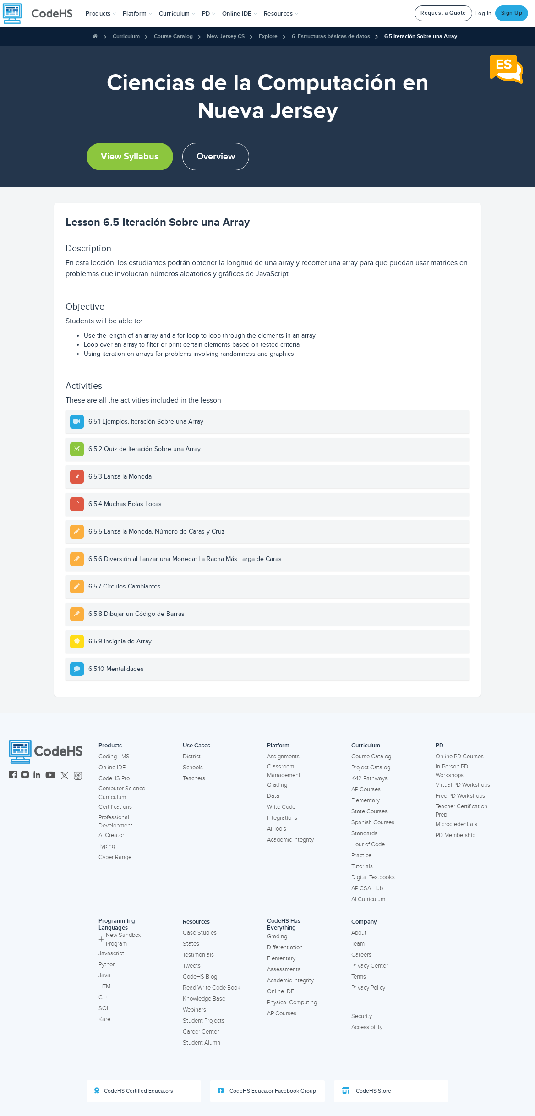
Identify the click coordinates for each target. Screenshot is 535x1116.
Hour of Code (368, 844)
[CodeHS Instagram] (25, 776)
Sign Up (512, 13)
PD (439, 745)
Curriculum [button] (177, 13)
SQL (104, 1008)
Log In (483, 13)
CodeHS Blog (200, 976)
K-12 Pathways (369, 778)
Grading (277, 785)
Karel (105, 1019)
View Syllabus (130, 156)
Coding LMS (114, 756)
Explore (268, 36)
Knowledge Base (204, 998)
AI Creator (111, 835)
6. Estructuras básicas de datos (331, 36)
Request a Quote (443, 13)
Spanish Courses (372, 822)
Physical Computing (292, 1002)
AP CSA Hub (367, 888)
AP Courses (366, 789)
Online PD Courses (460, 756)
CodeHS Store (366, 1090)
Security (361, 1016)
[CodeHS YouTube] (50, 776)
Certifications (115, 807)
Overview (216, 156)
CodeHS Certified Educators (133, 1090)
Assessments (283, 969)
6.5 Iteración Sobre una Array (420, 36)
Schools (193, 767)
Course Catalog (173, 36)
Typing (106, 846)
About (358, 932)
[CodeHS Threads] (77, 776)
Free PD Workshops (460, 796)
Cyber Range (114, 857)
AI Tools (276, 829)
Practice (361, 855)
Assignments (283, 756)
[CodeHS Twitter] (64, 776)
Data (273, 796)
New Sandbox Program (119, 939)
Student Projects (203, 1020)
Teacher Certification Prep (461, 811)
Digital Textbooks (373, 877)
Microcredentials (456, 824)
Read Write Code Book (211, 987)
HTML (106, 986)
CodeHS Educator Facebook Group (267, 1090)
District (192, 756)
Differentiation (285, 947)
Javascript (111, 953)
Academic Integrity (290, 840)
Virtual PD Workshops (463, 785)
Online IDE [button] (239, 13)
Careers (361, 954)
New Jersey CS (226, 36)
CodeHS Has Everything (283, 924)
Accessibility (366, 1027)
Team (358, 943)
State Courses (369, 811)
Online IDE (112, 767)
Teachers (194, 778)
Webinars (194, 1009)
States (191, 943)
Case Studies (200, 932)
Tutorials (362, 866)
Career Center (201, 1031)
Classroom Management (283, 771)
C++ (103, 997)
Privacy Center (369, 965)
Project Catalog (370, 767)
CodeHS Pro (114, 778)
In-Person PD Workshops (452, 771)
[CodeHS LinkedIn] (37, 776)
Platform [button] (138, 13)
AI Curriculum (368, 899)
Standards (364, 833)
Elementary (365, 800)
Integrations (282, 818)
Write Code (281, 807)
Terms (358, 976)
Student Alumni (202, 1042)
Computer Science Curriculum (121, 793)
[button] (101, 13)
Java (104, 975)
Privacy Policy (368, 987)
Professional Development (115, 822)
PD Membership (455, 835)
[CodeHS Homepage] (41, 13)
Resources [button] (281, 13)
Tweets (192, 965)
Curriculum (126, 36)
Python (107, 964)
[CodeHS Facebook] (13, 776)
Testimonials (198, 954)
